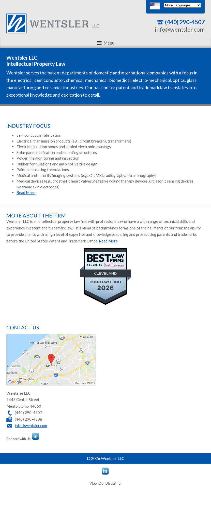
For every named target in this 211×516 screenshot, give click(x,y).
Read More (26, 192)
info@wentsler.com (180, 29)
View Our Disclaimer (105, 483)
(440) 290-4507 (185, 21)
